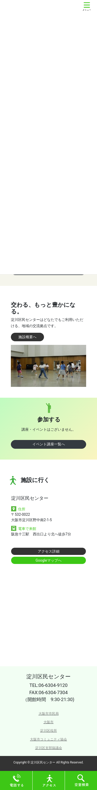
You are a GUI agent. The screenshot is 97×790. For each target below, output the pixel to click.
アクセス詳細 (48, 551)
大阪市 (48, 722)
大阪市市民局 (49, 714)
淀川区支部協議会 (48, 748)
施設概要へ (27, 337)
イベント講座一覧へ (48, 444)
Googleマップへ (48, 560)
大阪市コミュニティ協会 (48, 739)
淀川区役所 (48, 731)
